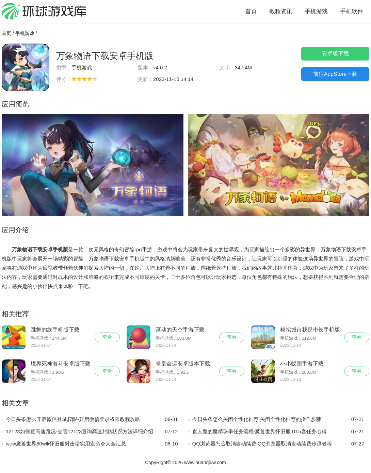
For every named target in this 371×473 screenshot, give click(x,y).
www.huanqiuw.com (205, 462)
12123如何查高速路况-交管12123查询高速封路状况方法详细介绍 (92, 431)
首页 (251, 11)
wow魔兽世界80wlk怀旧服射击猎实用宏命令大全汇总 (92, 444)
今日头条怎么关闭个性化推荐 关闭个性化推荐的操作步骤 (278, 419)
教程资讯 (280, 11)
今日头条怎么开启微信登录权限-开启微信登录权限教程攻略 (92, 419)
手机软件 (351, 11)
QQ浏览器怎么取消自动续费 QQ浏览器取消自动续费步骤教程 (278, 444)
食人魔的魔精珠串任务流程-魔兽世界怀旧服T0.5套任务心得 (278, 431)
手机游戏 (316, 11)
